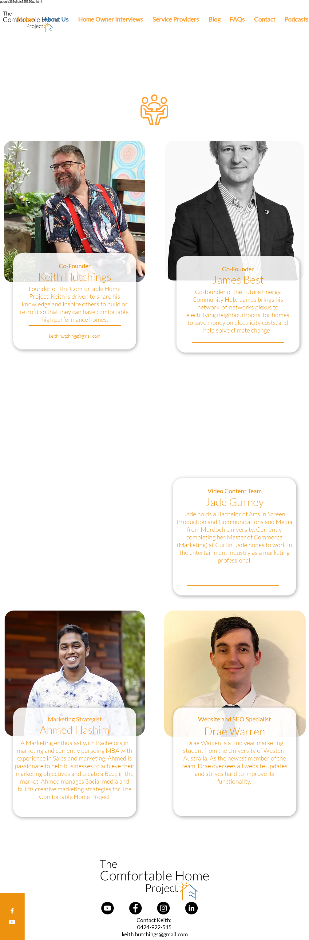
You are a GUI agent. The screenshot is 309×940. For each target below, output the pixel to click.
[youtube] (12, 922)
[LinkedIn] (191, 908)
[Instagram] (163, 908)
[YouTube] (107, 908)
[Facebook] (12, 910)
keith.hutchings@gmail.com (75, 336)
